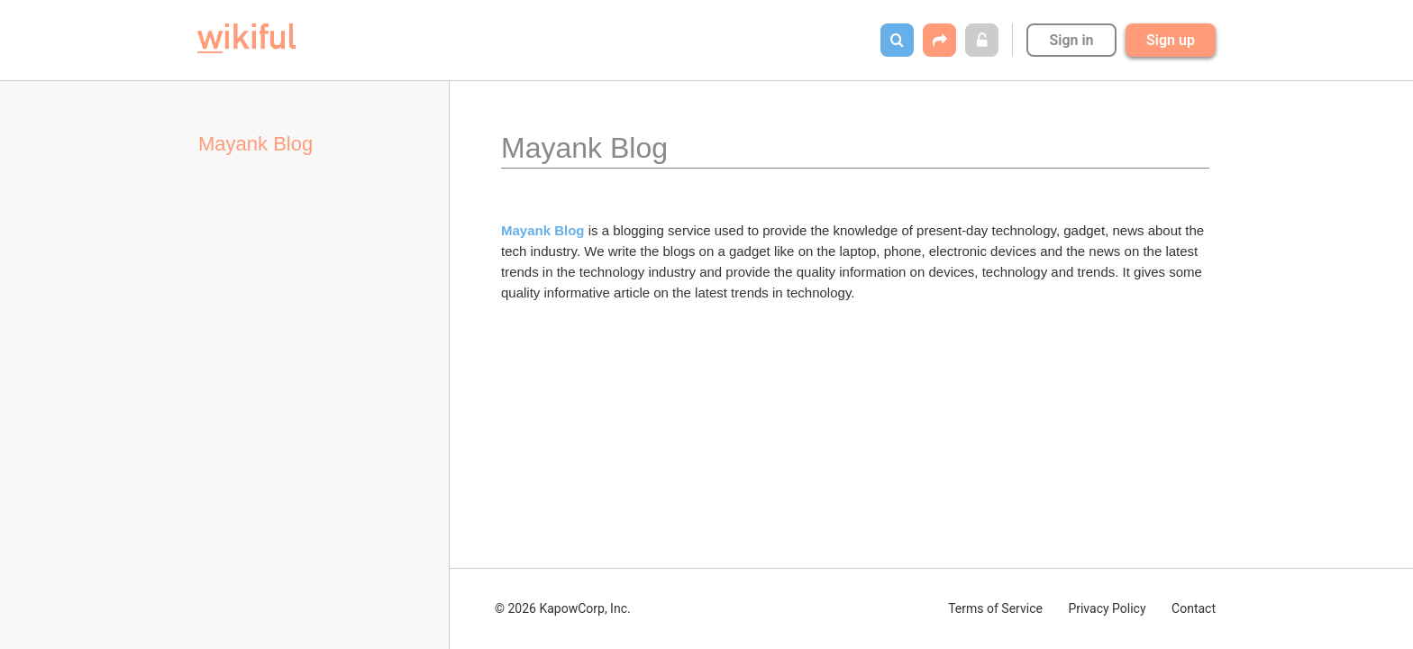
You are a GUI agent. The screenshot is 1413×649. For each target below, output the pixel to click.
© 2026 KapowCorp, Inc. (563, 608)
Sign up (1170, 40)
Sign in (1071, 40)
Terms (995, 608)
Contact (1193, 608)
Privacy (1106, 608)
